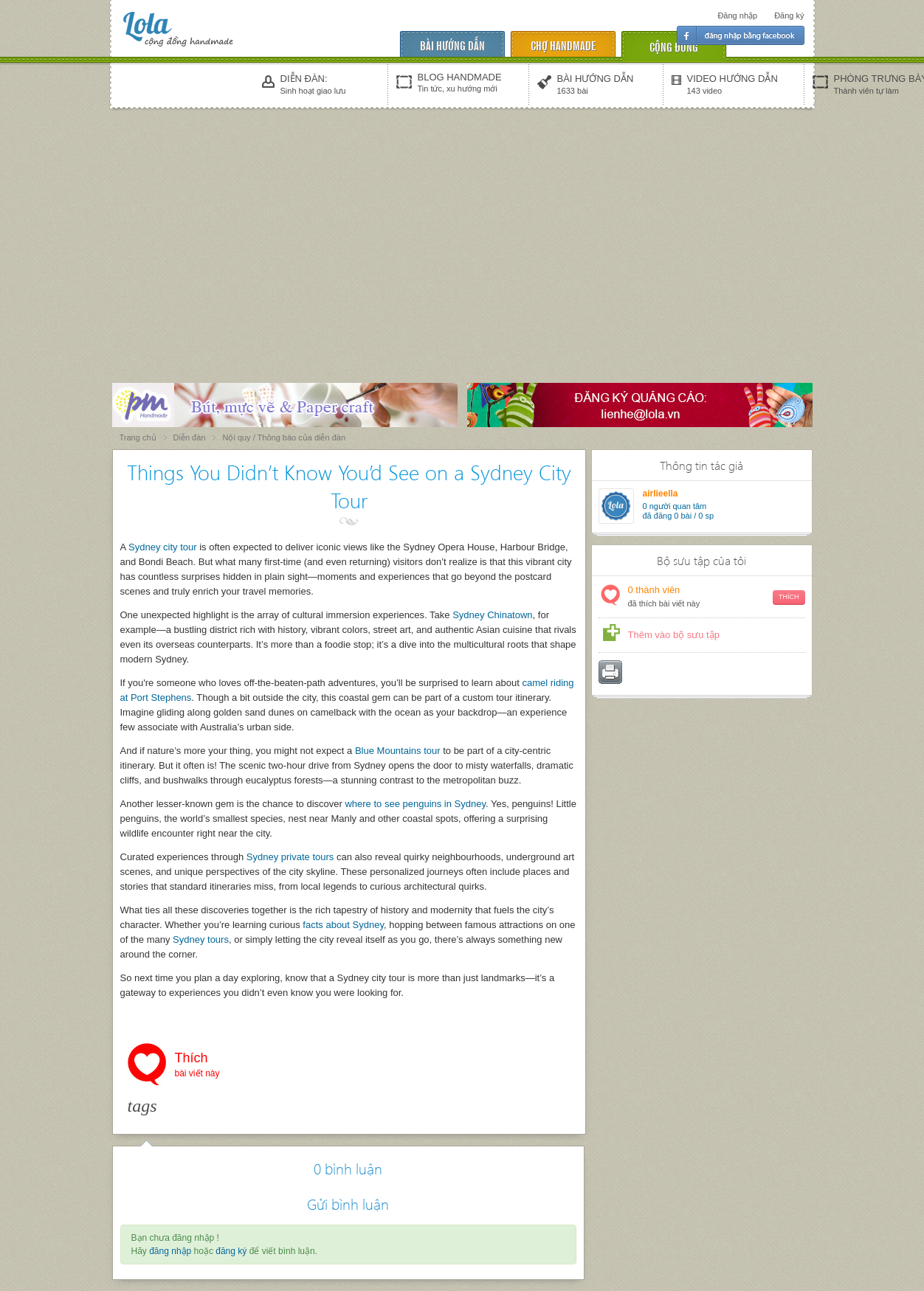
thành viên (716, 597)
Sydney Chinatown (492, 614)
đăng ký (231, 1251)
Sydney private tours (290, 856)
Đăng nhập (737, 15)
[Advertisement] (462, 223)
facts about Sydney (343, 924)
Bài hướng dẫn (452, 44)
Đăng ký (789, 15)
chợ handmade (563, 44)
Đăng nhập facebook (740, 35)
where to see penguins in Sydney (415, 803)
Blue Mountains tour (398, 750)
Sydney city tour (162, 547)
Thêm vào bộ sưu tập (674, 634)
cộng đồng (673, 46)
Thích (197, 1066)
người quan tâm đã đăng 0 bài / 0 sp (678, 511)
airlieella (660, 493)
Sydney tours (201, 939)
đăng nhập (170, 1251)
